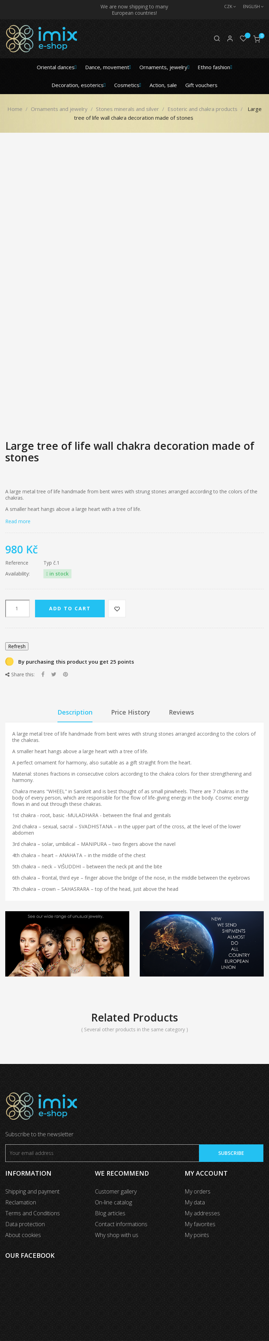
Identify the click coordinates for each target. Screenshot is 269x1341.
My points (197, 1235)
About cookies (23, 1235)
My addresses (202, 1213)
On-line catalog (113, 1202)
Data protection (25, 1224)
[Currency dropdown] (226, 6)
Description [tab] (74, 712)
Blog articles (110, 1213)
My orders (198, 1191)
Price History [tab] (130, 712)
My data (195, 1202)
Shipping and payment (32, 1191)
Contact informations (121, 1224)
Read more (17, 521)
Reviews (181, 712)
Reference (16, 563)
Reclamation (20, 1202)
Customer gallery (116, 1191)
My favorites (200, 1224)
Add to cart (70, 608)
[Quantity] (17, 608)
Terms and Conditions (32, 1213)
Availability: (17, 574)
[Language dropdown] (250, 6)
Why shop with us (116, 1235)
